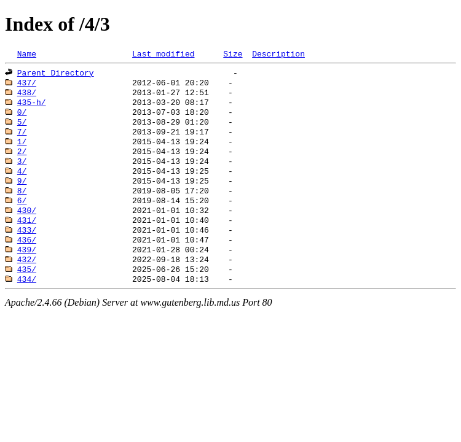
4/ (22, 185)
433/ (26, 251)
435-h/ (31, 108)
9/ (22, 196)
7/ (22, 141)
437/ (26, 85)
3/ (22, 174)
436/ (26, 262)
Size (232, 54)
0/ (22, 119)
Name (26, 54)
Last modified (163, 54)
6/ (22, 218)
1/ (22, 152)
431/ (26, 240)
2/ (22, 163)
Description (278, 54)
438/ (26, 97)
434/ (26, 306)
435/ (26, 295)
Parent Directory (55, 74)
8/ (22, 207)
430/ (26, 229)
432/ (26, 284)
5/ (22, 130)
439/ (26, 273)
